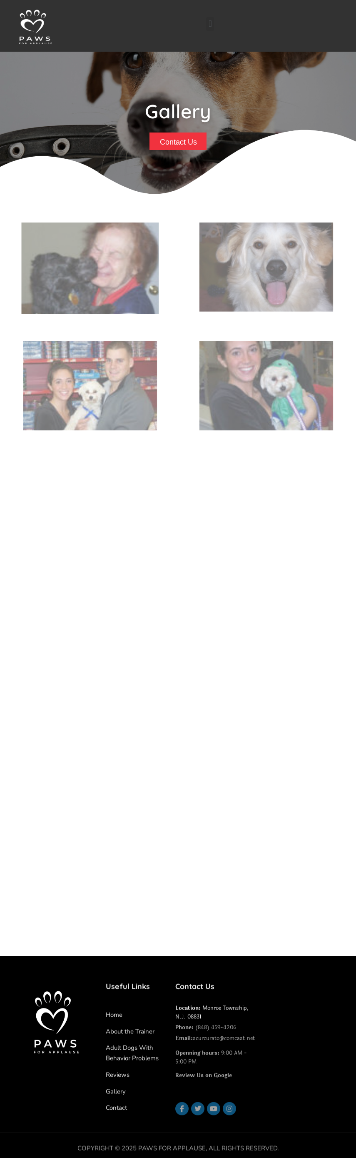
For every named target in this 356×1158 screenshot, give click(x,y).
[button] (210, 24)
